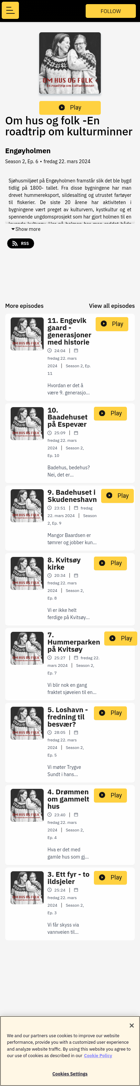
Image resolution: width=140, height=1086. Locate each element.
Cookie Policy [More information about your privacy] (98, 1058)
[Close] (131, 1027)
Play (70, 107)
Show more (26, 229)
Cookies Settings (69, 1076)
